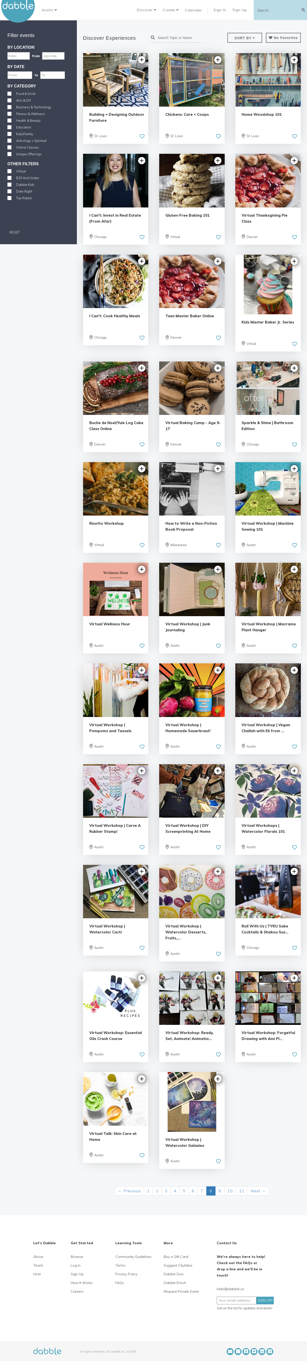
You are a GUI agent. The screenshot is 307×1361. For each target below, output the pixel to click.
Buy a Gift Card (176, 1256)
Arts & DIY (23, 100)
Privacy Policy (126, 1274)
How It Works (82, 1283)
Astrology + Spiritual (31, 141)
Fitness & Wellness (30, 114)
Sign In (220, 10)
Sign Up (240, 10)
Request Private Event (181, 1291)
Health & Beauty (28, 120)
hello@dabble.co (230, 1289)
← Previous (129, 1190)
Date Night (24, 191)
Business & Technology (33, 107)
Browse (77, 1256)
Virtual (21, 171)
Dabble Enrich (175, 1283)
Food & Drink (26, 94)
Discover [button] (146, 10)
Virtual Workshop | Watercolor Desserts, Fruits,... (185, 932)
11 (242, 1190)
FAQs (119, 1283)
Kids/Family (24, 134)
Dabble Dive (174, 1274)
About (38, 1256)
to (36, 75)
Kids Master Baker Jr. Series (268, 322)
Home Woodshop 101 (262, 114)
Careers (77, 1291)
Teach (38, 1265)
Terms (120, 1265)
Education (23, 127)
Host (37, 1274)
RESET (14, 232)
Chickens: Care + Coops (187, 114)
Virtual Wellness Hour (109, 624)
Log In (76, 1265)
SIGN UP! (265, 1300)
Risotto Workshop (106, 523)
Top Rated (23, 198)
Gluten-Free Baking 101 (187, 215)
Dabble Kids (25, 185)
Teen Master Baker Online (189, 316)
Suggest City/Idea (178, 1265)
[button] (49, 10)
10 (230, 1190)
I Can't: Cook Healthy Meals (114, 316)
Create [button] (171, 10)
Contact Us (227, 1243)
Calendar (193, 10)
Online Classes (27, 147)
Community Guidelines (133, 1256)
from (36, 56)
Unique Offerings (29, 154)
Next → (258, 1190)
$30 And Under (27, 178)
